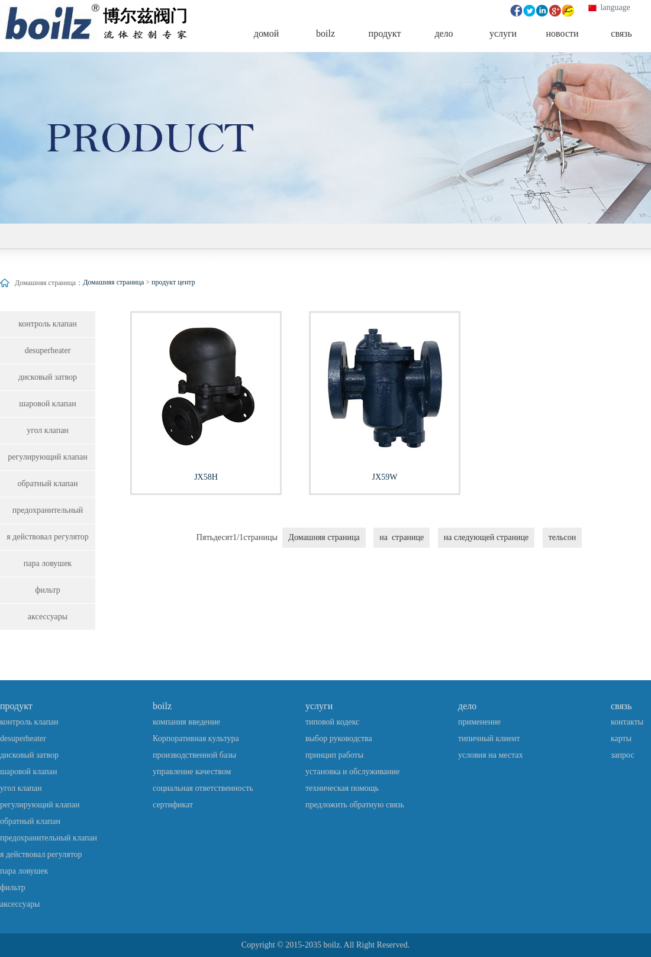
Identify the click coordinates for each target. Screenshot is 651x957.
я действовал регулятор (48, 536)
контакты (627, 721)
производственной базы (194, 755)
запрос (622, 755)
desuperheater (48, 350)
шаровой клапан (47, 403)
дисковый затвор (47, 377)
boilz (162, 706)
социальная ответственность (203, 788)
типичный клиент (489, 738)
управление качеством (192, 771)
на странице (401, 537)
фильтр (47, 590)
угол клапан (48, 430)
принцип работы (334, 755)
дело (467, 706)
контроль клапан (47, 323)
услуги (319, 706)
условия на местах (490, 755)
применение (479, 721)
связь (621, 706)
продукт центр (173, 282)
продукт (16, 706)
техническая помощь (342, 788)
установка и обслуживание (352, 771)
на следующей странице (486, 537)
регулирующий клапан (47, 456)
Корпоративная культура (196, 738)
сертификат (173, 804)
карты (621, 738)
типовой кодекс (332, 721)
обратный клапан (48, 483)
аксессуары (47, 616)
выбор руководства (338, 738)
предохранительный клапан (47, 514)
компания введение (186, 721)
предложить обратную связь (354, 804)
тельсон (562, 537)
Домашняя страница (113, 282)
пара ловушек (48, 563)
